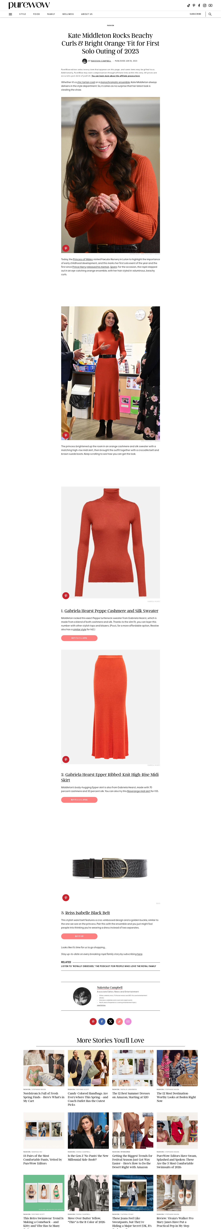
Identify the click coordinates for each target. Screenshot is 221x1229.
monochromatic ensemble (115, 82)
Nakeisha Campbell (101, 61)
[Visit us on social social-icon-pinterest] (193, 5)
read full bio (101, 1005)
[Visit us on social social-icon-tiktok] (188, 5)
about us (87, 14)
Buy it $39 (79, 936)
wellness (68, 14)
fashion (110, 25)
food (36, 14)
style (22, 14)
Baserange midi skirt (138, 791)
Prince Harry (79, 267)
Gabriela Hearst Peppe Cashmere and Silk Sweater (111, 610)
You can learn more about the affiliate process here (116, 76)
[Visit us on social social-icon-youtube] (210, 5)
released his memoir (98, 267)
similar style (79, 629)
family (51, 14)
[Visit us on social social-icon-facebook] (199, 5)
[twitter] (110, 1021)
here (139, 954)
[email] (128, 1021)
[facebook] (101, 1021)
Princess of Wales (83, 259)
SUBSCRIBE (195, 14)
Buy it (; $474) (79, 638)
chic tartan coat (86, 82)
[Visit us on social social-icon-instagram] (204, 5)
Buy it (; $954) (79, 800)
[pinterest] (65, 248)
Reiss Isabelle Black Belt (87, 912)
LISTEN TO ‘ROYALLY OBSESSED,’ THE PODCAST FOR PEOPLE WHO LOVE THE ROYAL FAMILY (108, 966)
